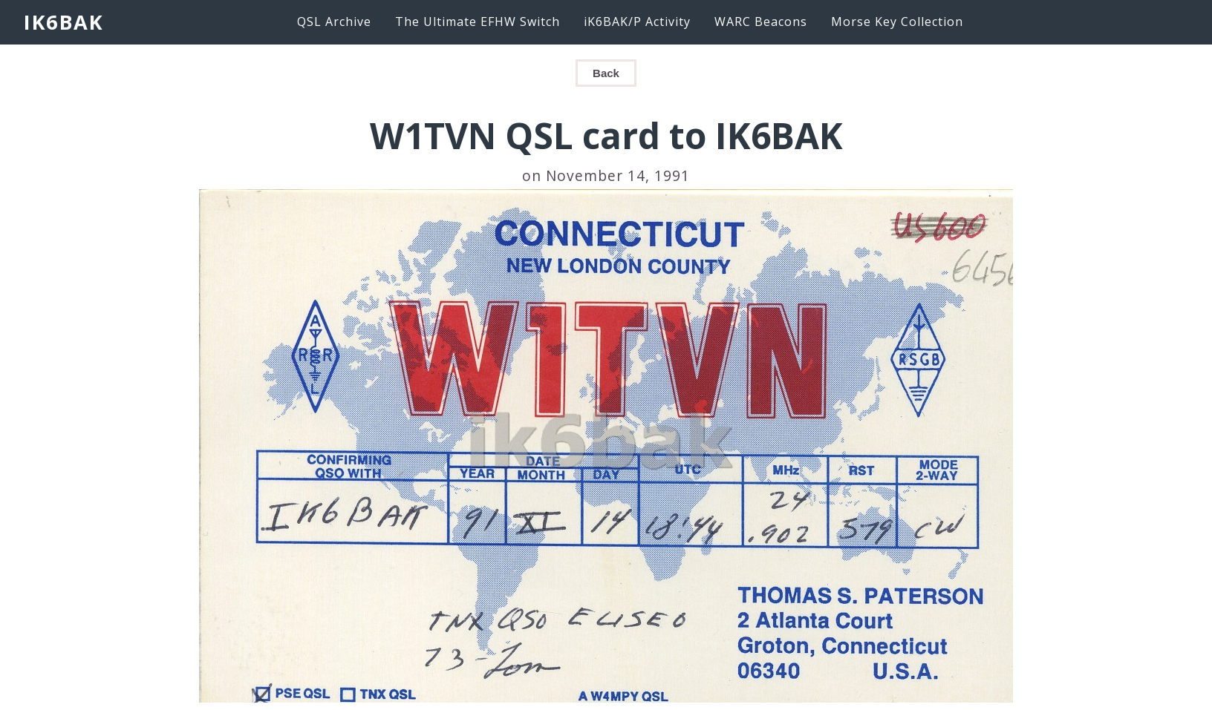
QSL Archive (334, 21)
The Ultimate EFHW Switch (477, 21)
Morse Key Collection (897, 21)
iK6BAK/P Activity (637, 21)
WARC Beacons (760, 21)
